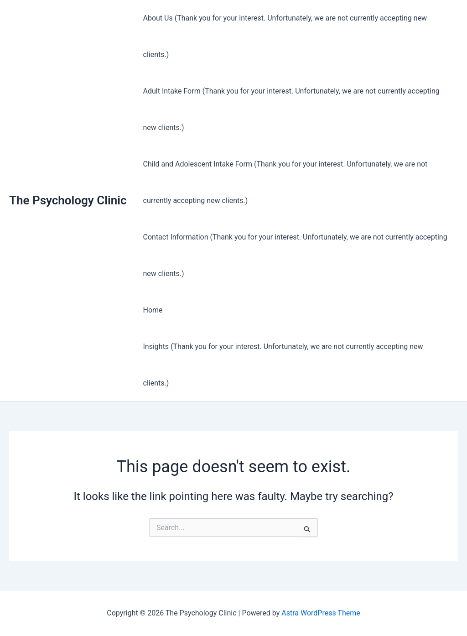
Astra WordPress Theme (320, 613)
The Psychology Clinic (68, 200)
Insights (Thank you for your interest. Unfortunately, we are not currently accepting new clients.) (283, 364)
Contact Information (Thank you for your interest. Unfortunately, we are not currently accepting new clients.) (295, 255)
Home (153, 310)
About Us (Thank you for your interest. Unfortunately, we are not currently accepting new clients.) (285, 36)
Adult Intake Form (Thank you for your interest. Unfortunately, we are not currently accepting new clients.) (291, 109)
